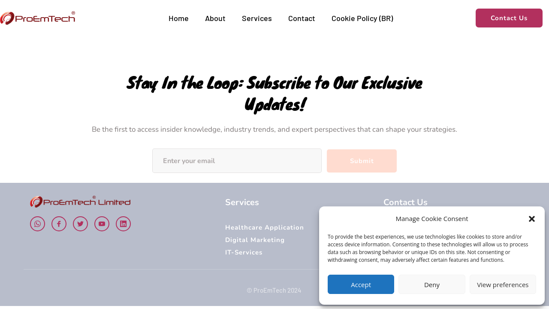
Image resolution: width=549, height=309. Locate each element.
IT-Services (243, 252)
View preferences (502, 284)
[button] (532, 219)
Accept (361, 284)
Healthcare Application (264, 227)
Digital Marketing (256, 240)
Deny (432, 284)
